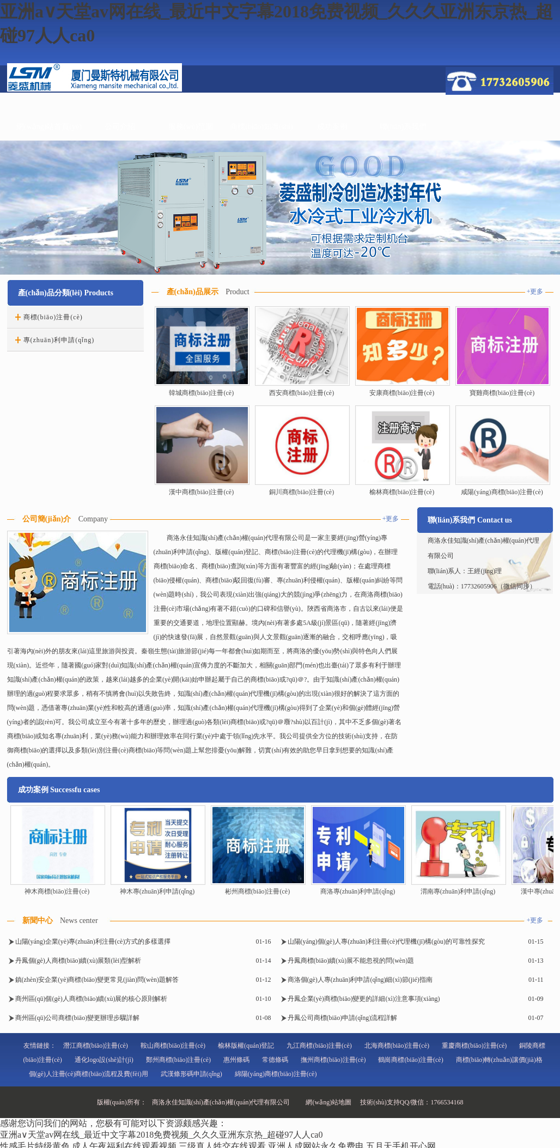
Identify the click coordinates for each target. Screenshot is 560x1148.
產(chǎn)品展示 (192, 292)
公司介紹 (120, 127)
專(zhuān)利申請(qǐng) (59, 340)
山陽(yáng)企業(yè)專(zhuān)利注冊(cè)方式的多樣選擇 (93, 941)
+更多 (535, 291)
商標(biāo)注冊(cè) (53, 317)
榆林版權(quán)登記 (246, 1045)
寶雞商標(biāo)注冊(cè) (502, 393)
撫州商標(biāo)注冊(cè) (333, 1060)
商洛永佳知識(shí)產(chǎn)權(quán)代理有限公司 (221, 1102)
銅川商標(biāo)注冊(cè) (301, 492)
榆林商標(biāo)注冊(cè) (401, 492)
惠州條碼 (236, 1060)
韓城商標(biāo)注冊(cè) (201, 393)
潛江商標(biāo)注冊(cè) (95, 1045)
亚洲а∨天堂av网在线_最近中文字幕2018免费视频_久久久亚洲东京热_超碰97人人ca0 (161, 1134)
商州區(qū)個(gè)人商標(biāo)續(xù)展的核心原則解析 (91, 999)
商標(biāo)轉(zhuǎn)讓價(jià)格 (499, 1060)
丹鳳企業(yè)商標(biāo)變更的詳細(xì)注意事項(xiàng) (364, 999)
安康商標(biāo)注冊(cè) (401, 393)
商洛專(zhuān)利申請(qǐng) (357, 891)
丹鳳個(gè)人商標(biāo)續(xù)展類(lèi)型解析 (78, 960)
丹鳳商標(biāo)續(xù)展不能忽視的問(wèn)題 (351, 960)
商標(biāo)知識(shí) (261, 127)
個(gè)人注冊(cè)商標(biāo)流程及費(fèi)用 (88, 1074)
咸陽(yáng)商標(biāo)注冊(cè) (502, 492)
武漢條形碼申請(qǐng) (191, 1074)
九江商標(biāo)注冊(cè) (319, 1045)
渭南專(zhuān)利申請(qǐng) (458, 891)
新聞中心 (37, 920)
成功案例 (332, 127)
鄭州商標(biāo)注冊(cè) (178, 1060)
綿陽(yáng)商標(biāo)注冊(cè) (276, 1074)
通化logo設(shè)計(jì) (104, 1060)
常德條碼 (275, 1060)
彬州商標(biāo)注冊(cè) (257, 891)
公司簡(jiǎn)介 (46, 519)
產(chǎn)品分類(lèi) (50, 293)
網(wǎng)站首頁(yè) (49, 127)
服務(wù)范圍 (190, 127)
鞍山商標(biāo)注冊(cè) (173, 1045)
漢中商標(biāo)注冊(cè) (201, 492)
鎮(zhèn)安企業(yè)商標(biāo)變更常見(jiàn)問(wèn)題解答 (97, 979)
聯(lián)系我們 (403, 127)
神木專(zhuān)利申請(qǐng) (157, 891)
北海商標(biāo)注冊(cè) (396, 1045)
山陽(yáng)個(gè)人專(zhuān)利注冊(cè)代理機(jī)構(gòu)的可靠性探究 (386, 941)
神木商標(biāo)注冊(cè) (57, 891)
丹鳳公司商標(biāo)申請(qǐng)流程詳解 (343, 1018)
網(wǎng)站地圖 (328, 1102)
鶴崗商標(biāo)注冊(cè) (410, 1060)
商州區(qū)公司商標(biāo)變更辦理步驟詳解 (77, 1018)
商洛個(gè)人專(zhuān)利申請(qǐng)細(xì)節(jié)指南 (360, 979)
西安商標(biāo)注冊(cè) (301, 393)
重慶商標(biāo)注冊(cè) (474, 1045)
